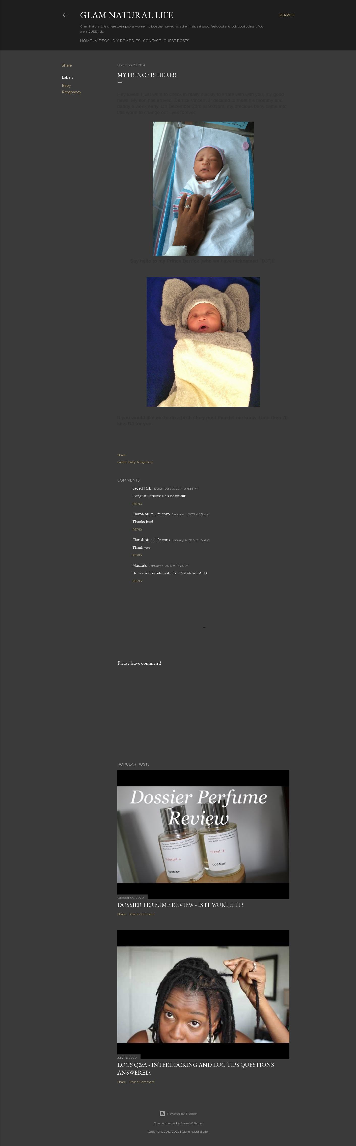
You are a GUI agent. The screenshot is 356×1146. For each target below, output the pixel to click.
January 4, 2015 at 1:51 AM (190, 514)
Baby (66, 85)
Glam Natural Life (126, 15)
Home (86, 41)
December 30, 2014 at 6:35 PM (176, 488)
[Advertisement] (203, 714)
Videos (102, 41)
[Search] (286, 15)
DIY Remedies (126, 41)
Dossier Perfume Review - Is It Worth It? (180, 905)
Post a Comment (142, 914)
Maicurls (139, 565)
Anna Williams (191, 1123)
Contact (152, 41)
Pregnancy (71, 92)
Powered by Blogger (178, 1114)
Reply (137, 504)
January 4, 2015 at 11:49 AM (168, 566)
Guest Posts (176, 41)
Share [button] (67, 65)
